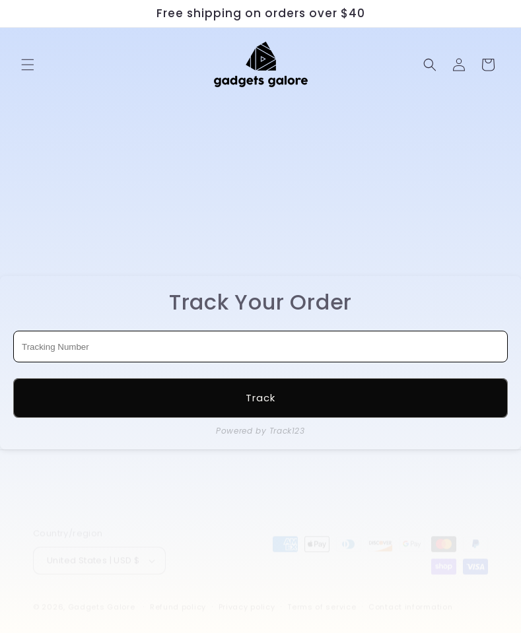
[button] (27, 64)
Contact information (410, 594)
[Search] (429, 64)
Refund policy (178, 594)
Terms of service (321, 594)
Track (260, 398)
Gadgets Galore (101, 594)
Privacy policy (247, 594)
